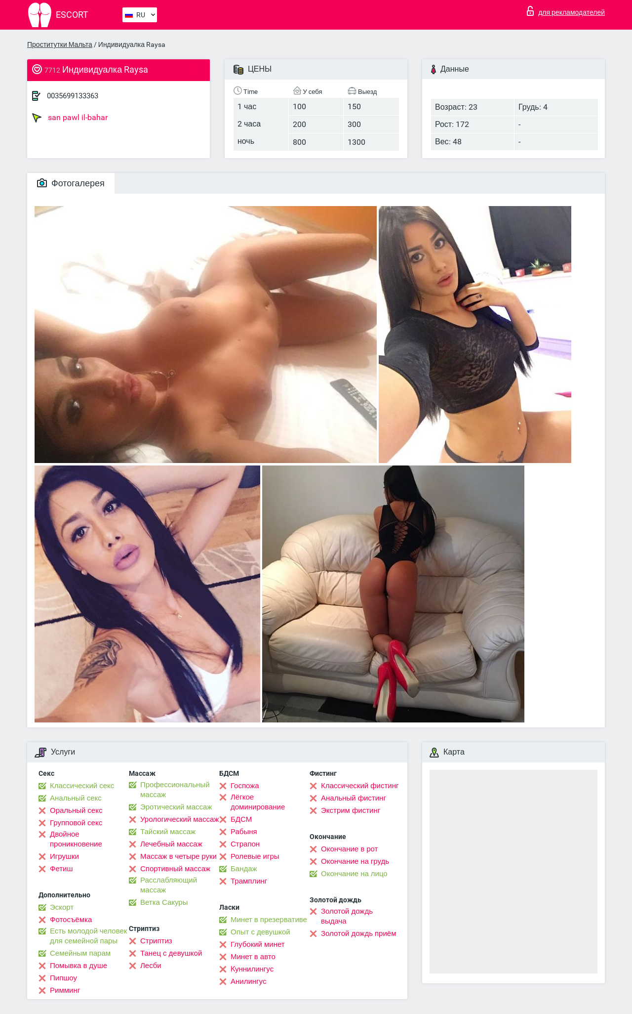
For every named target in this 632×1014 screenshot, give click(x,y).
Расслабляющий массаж (168, 885)
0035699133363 (72, 95)
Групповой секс (76, 822)
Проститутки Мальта (59, 44)
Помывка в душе (78, 965)
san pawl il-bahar (70, 118)
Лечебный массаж (171, 844)
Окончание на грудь (355, 861)
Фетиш (61, 868)
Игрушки (64, 856)
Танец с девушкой (171, 953)
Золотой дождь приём (358, 933)
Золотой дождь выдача (347, 916)
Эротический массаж (176, 807)
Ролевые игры (255, 856)
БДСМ (241, 819)
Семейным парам (80, 953)
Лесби (150, 965)
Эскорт (62, 907)
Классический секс (82, 785)
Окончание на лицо (354, 873)
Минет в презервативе (269, 919)
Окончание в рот (349, 849)
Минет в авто (253, 956)
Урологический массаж (179, 819)
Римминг (65, 990)
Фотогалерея (71, 183)
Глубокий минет (258, 944)
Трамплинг (249, 881)
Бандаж (244, 868)
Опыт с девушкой (260, 932)
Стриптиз (156, 940)
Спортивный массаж (175, 868)
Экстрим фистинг (350, 810)
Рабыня (244, 831)
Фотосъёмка (71, 919)
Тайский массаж (168, 831)
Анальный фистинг (353, 798)
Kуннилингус (252, 969)
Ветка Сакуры (164, 902)
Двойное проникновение (76, 839)
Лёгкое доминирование (258, 802)
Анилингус (248, 981)
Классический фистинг (359, 785)
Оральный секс (76, 810)
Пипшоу (63, 977)
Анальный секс (76, 798)
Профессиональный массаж (175, 789)
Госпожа (245, 785)
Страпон (245, 844)
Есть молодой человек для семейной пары (88, 936)
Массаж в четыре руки (178, 856)
